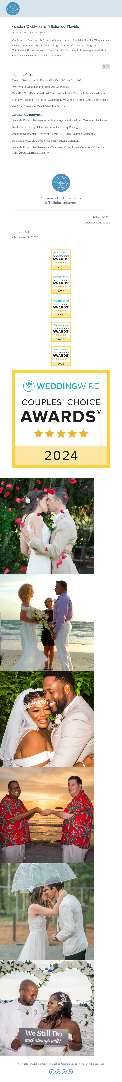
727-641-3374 (20, 232)
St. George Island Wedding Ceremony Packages (78, 120)
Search (105, 66)
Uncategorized (40, 33)
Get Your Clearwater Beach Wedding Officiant (39, 106)
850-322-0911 (101, 217)
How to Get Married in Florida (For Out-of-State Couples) (46, 80)
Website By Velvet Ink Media (91, 1064)
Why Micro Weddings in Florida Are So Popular (40, 86)
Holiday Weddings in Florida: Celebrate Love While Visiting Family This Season (60, 99)
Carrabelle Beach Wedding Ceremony (72, 133)
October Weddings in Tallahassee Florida (45, 27)
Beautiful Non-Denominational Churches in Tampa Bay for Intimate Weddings (58, 93)
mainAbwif (19, 33)
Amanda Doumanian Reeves (29, 120)
